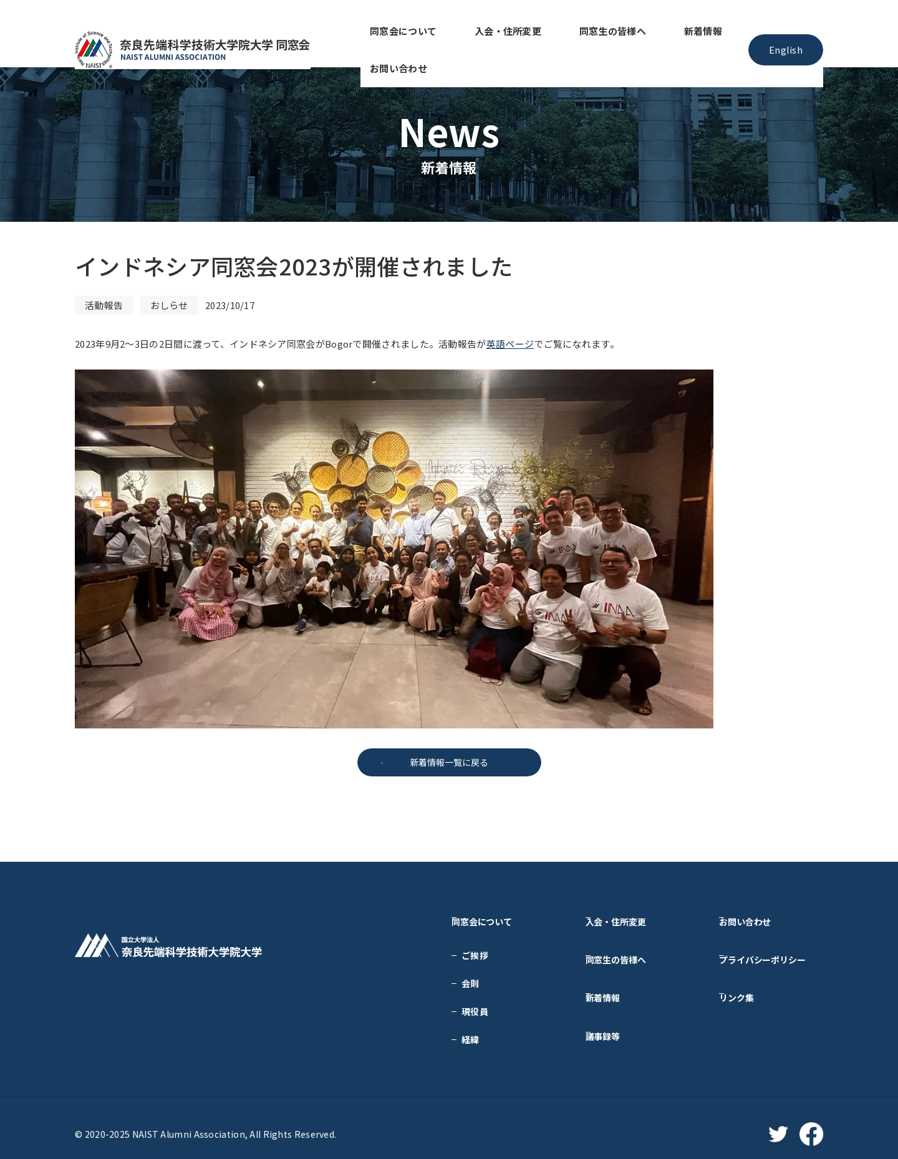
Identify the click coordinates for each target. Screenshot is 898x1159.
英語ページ (510, 343)
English (785, 33)
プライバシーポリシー (773, 946)
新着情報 (634, 33)
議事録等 (613, 1002)
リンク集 (747, 974)
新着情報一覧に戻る (449, 762)
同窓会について (394, 33)
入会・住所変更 (478, 33)
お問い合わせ (702, 33)
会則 (470, 974)
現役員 (474, 1002)
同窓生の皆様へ (563, 33)
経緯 (470, 1030)
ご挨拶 (474, 946)
